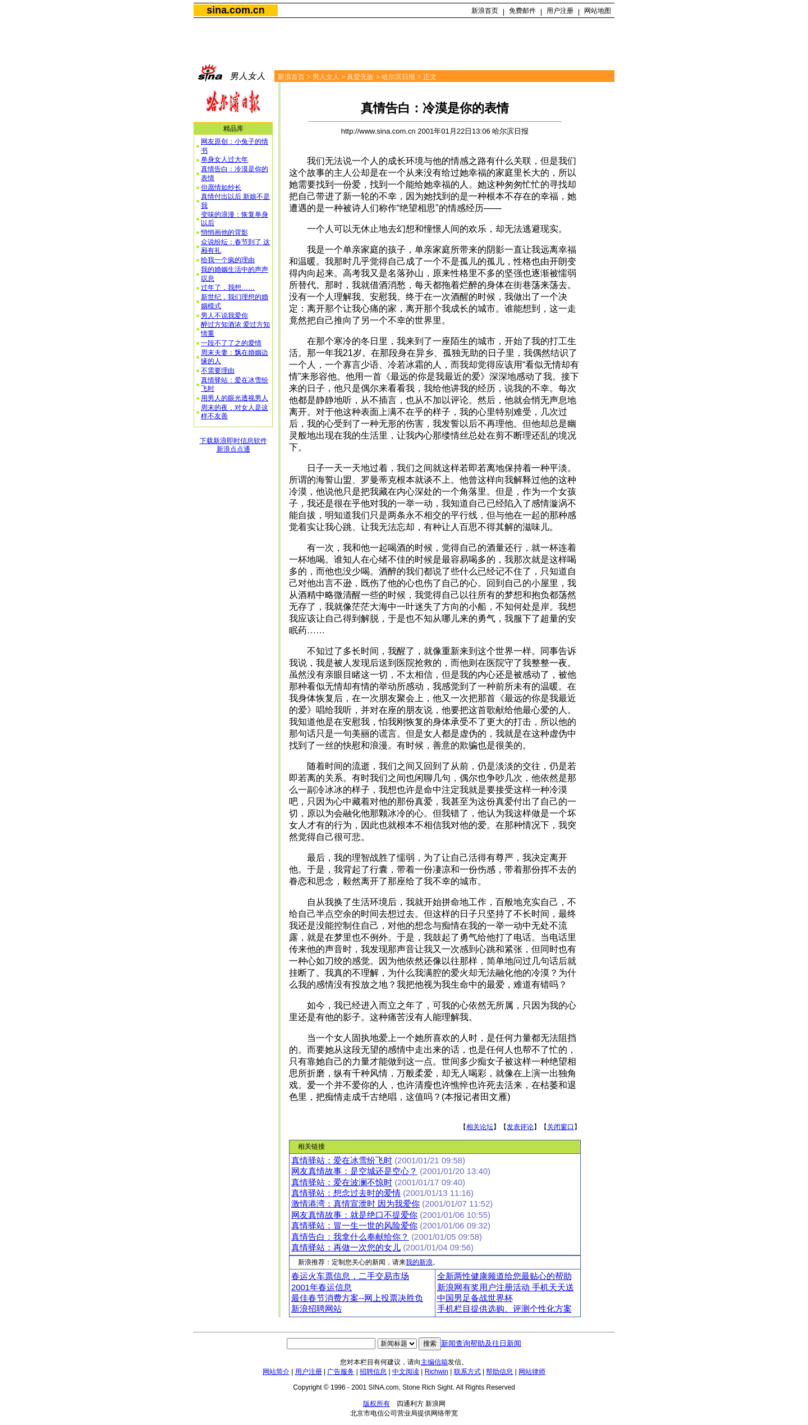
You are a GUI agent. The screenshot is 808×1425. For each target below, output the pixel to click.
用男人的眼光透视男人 (234, 398)
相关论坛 (479, 1127)
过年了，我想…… (228, 287)
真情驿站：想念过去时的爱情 (346, 1193)
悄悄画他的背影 (224, 232)
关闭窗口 (560, 1127)
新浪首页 (484, 11)
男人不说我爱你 (224, 315)
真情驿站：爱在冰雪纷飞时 (341, 1160)
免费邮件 (522, 11)
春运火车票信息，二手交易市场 (350, 1276)
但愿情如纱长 (221, 187)
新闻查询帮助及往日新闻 (481, 1343)
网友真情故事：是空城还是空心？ (354, 1171)
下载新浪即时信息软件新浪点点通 (233, 445)
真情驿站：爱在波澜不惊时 (341, 1182)
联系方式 (467, 1372)
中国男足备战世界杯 (475, 1298)
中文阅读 (405, 1372)
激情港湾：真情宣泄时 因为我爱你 (355, 1203)
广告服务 (340, 1372)
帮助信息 (499, 1372)
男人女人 (326, 77)
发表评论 (520, 1127)
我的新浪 (419, 1262)
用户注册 (560, 11)
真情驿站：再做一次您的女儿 (346, 1247)
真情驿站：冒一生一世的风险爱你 (354, 1225)
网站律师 (531, 1372)
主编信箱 (434, 1362)
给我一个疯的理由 (228, 260)
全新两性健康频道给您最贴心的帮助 (504, 1276)
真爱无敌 (360, 77)
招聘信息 (373, 1372)
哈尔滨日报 (398, 77)
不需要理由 (218, 370)
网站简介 (276, 1372)
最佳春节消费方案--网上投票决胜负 (357, 1298)
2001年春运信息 (321, 1287)
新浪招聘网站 (316, 1308)
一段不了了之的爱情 (231, 343)
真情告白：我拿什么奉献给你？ (350, 1236)
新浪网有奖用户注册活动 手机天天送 (505, 1287)
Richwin (436, 1372)
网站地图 (597, 11)
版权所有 (376, 1404)
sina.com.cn (235, 10)
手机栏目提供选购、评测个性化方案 (504, 1308)
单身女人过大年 (224, 159)
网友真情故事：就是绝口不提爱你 (354, 1215)
